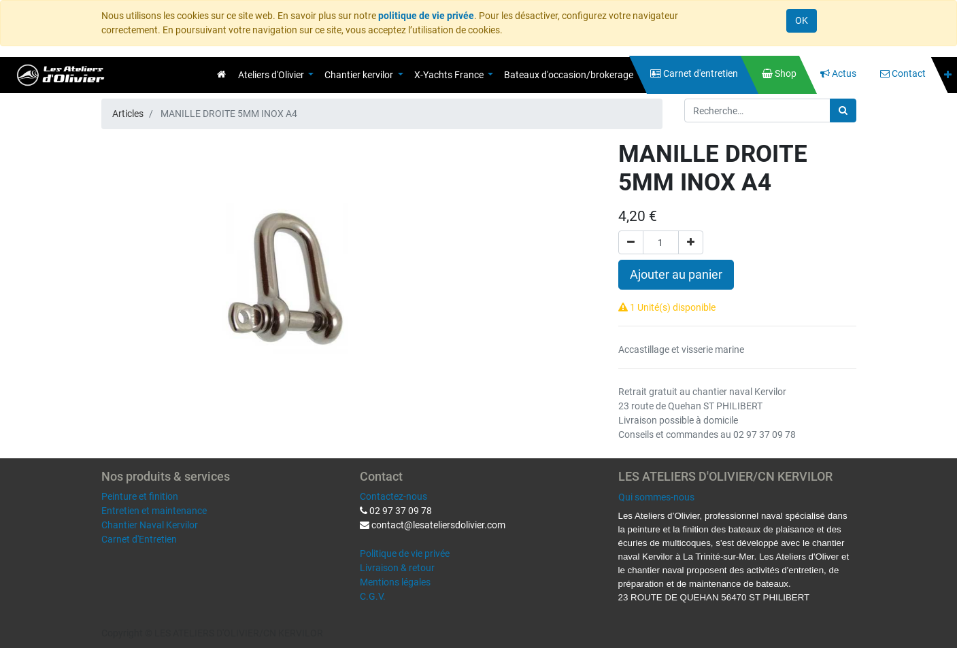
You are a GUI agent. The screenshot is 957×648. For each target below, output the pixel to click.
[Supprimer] (630, 242)
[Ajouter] (690, 242)
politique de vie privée (426, 15)
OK (801, 20)
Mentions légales (395, 582)
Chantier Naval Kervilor (149, 524)
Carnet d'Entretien (139, 539)
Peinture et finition (139, 496)
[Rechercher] (843, 110)
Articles (128, 113)
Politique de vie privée (405, 553)
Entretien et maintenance (154, 510)
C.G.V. (373, 596)
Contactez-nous (393, 496)
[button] (948, 75)
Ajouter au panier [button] (676, 275)
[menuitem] (221, 74)
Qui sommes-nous (656, 497)
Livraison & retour (397, 567)
